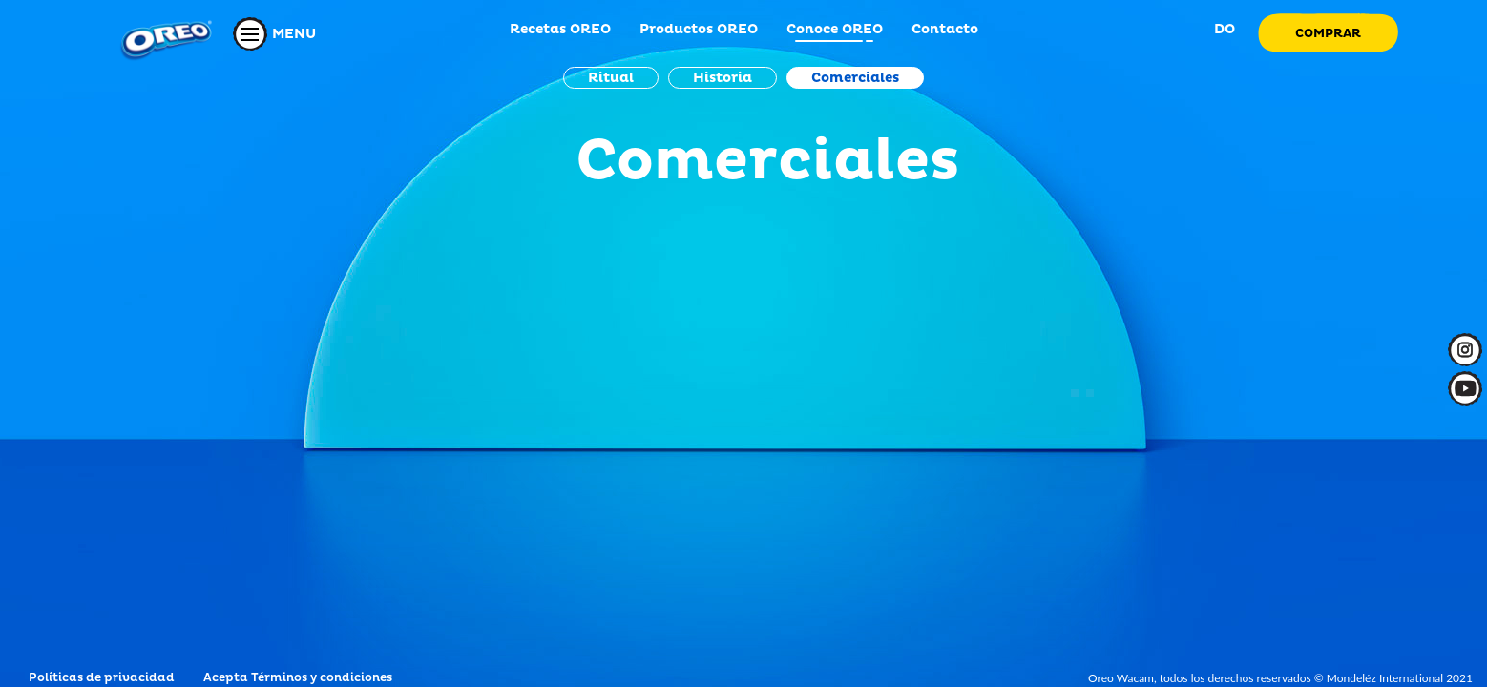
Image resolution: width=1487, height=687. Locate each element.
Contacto (944, 29)
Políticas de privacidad (102, 678)
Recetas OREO (560, 29)
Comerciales (855, 78)
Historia (722, 78)
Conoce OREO (834, 29)
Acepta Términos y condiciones (297, 678)
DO (1222, 29)
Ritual (611, 78)
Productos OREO (698, 29)
